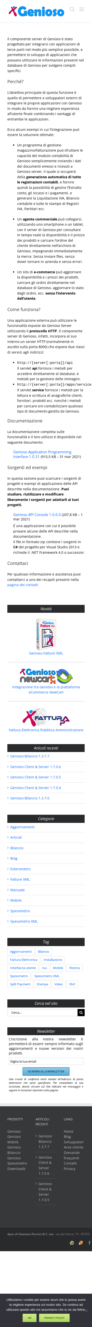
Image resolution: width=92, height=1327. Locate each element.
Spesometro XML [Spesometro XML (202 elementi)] (47, 975)
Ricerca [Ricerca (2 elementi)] (74, 967)
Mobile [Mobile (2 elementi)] (58, 967)
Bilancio (16, 847)
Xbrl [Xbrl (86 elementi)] (72, 983)
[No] (85, 1310)
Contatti (70, 1162)
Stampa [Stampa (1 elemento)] (42, 983)
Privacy (69, 1167)
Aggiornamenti (22, 826)
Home (68, 1130)
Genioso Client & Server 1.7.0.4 (35, 786)
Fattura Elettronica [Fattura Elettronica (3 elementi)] (23, 959)
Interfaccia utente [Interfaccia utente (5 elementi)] (23, 967)
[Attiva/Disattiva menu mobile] (82, 9)
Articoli (16, 836)
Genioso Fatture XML (46, 652)
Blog (13, 857)
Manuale (17, 889)
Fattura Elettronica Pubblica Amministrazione (46, 729)
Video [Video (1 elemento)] (58, 983)
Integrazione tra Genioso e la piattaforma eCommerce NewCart (46, 689)
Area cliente (73, 1146)
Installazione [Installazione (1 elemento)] (53, 959)
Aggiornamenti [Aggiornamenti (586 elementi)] (21, 951)
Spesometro (20, 910)
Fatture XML (20, 878)
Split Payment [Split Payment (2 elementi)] (20, 983)
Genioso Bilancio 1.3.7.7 (29, 755)
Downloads (16, 1167)
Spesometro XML (24, 920)
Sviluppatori (74, 1141)
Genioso (14, 1130)
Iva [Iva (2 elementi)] (44, 967)
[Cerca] (81, 1011)
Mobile (16, 899)
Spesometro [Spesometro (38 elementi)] (19, 975)
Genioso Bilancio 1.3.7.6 (29, 797)
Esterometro (20, 868)
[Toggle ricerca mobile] (72, 9)
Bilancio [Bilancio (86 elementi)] (43, 951)
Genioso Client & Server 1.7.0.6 (35, 765)
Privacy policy (54, 1318)
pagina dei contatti (22, 583)
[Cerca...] (42, 1011)
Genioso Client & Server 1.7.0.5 (35, 776)
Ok (29, 1318)
